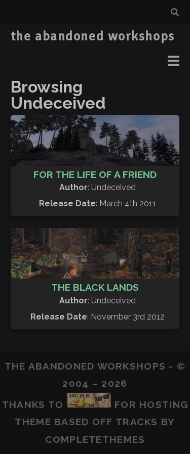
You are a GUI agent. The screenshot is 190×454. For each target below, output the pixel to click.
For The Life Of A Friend (95, 174)
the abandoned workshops (93, 36)
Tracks (137, 421)
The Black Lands (95, 287)
